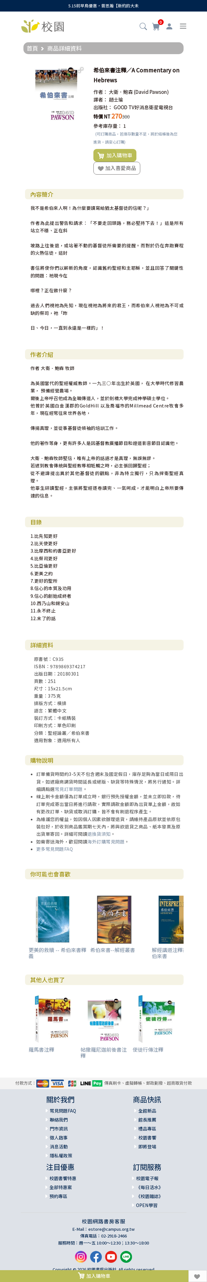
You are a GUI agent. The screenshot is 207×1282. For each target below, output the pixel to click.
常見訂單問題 (69, 789)
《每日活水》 (149, 1187)
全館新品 (147, 1110)
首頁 (32, 48)
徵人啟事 (59, 1137)
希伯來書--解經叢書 (112, 950)
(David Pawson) (151, 91)
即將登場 (147, 1146)
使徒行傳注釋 (148, 1049)
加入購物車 (115, 155)
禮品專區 (147, 1128)
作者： (100, 91)
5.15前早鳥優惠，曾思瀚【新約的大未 (103, 6)
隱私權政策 (61, 1155)
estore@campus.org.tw (111, 1229)
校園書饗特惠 (62, 1178)
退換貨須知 (99, 834)
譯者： (100, 99)
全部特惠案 (60, 1187)
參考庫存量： (107, 125)
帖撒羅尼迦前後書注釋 (104, 1052)
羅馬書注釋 (41, 1049)
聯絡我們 (59, 1119)
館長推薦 (147, 1119)
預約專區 (58, 1196)
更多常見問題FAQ (54, 849)
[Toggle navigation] (183, 26)
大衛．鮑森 (121, 91)
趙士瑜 (116, 99)
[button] (143, 27)
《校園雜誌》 (149, 1196)
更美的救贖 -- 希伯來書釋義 (57, 953)
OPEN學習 (147, 1205)
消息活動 (59, 1146)
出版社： (103, 107)
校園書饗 (147, 1137)
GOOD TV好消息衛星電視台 (143, 107)
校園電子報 (147, 1178)
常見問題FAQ (63, 1110)
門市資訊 (59, 1128)
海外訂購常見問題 (106, 841)
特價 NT (101, 116)
